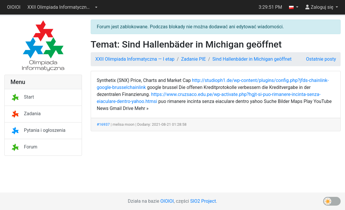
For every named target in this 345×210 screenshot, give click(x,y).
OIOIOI (13, 7)
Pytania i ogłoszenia (38, 130)
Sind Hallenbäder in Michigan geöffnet (251, 59)
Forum (23, 147)
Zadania (25, 113)
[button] (62, 7)
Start (22, 97)
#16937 (103, 124)
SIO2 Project (203, 201)
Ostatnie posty (321, 59)
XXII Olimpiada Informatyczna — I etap (135, 59)
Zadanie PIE (193, 59)
